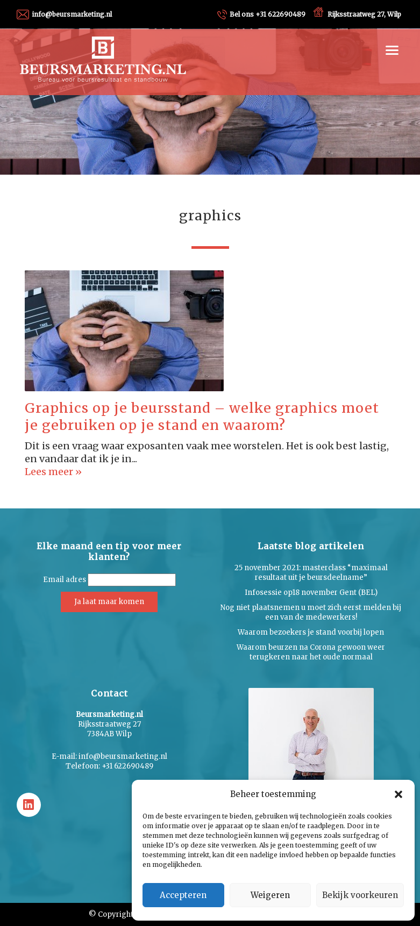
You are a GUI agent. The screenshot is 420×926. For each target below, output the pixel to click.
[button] (398, 794)
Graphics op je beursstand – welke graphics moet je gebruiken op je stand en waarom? (202, 416)
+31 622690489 (267, 14)
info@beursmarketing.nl (72, 14)
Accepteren (183, 895)
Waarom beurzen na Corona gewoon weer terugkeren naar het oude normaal (311, 652)
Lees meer (50, 471)
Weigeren (270, 895)
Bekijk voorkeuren (360, 895)
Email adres (64, 579)
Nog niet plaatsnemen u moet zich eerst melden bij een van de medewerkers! (310, 612)
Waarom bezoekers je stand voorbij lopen (311, 632)
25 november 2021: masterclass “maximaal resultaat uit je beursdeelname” (311, 572)
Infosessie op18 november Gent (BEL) (311, 592)
